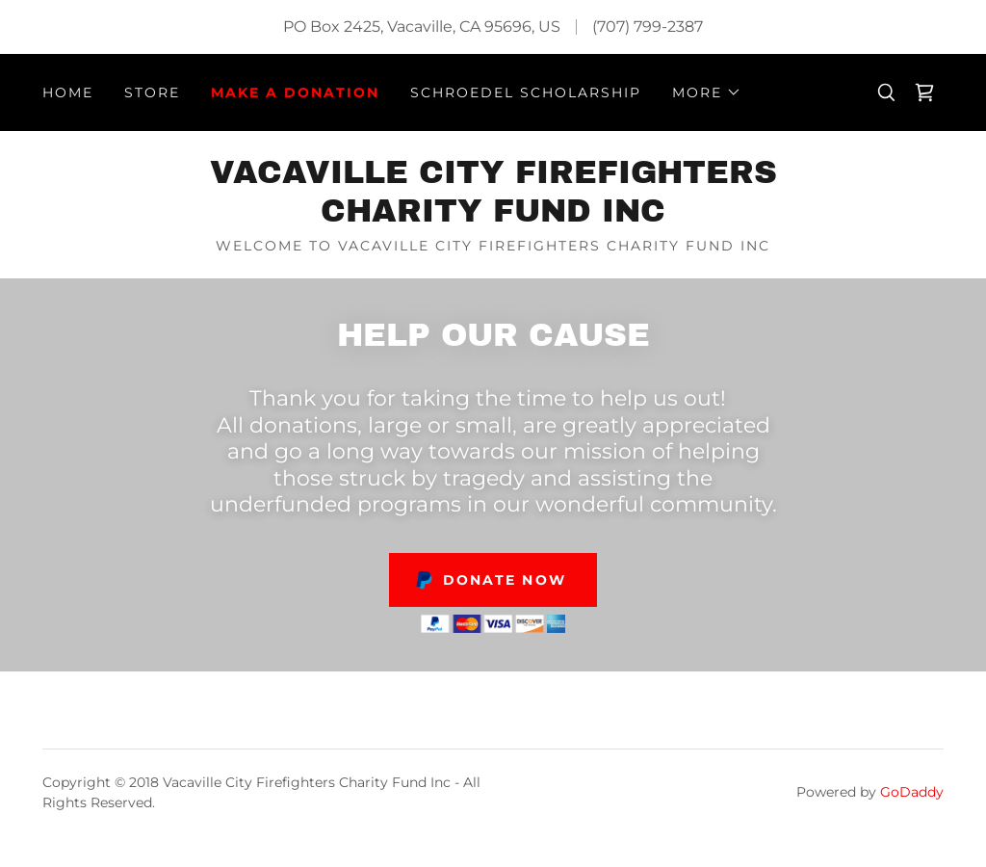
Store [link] (152, 92)
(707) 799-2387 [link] (647, 26)
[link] (924, 92)
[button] (706, 92)
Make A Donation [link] (295, 92)
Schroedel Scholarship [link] (525, 92)
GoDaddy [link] (912, 792)
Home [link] (67, 92)
